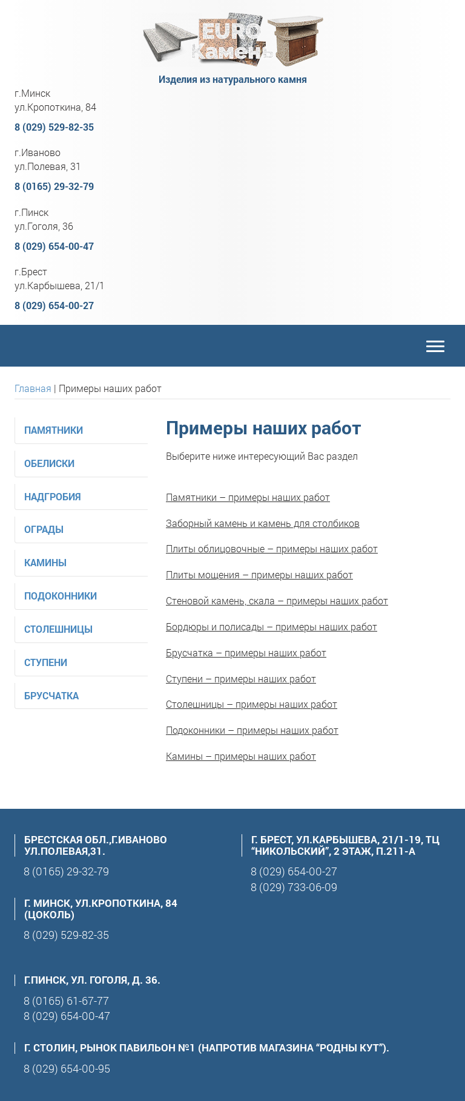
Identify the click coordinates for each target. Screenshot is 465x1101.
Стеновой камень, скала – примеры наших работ (277, 600)
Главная (33, 388)
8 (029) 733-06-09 (294, 887)
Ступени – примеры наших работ (241, 678)
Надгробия (52, 496)
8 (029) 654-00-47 (54, 246)
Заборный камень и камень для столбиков (263, 523)
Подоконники (60, 595)
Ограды (44, 529)
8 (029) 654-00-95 (67, 1068)
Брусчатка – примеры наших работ (246, 652)
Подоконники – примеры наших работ (252, 730)
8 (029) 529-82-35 (54, 126)
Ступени (45, 662)
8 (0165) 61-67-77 (66, 1000)
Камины (45, 562)
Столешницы (58, 628)
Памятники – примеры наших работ (248, 497)
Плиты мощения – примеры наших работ (259, 574)
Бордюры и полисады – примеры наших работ (271, 626)
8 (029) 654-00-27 (54, 305)
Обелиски (49, 463)
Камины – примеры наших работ (241, 756)
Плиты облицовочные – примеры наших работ (272, 548)
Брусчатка (51, 695)
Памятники (53, 429)
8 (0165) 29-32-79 (54, 186)
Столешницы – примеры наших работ (251, 704)
